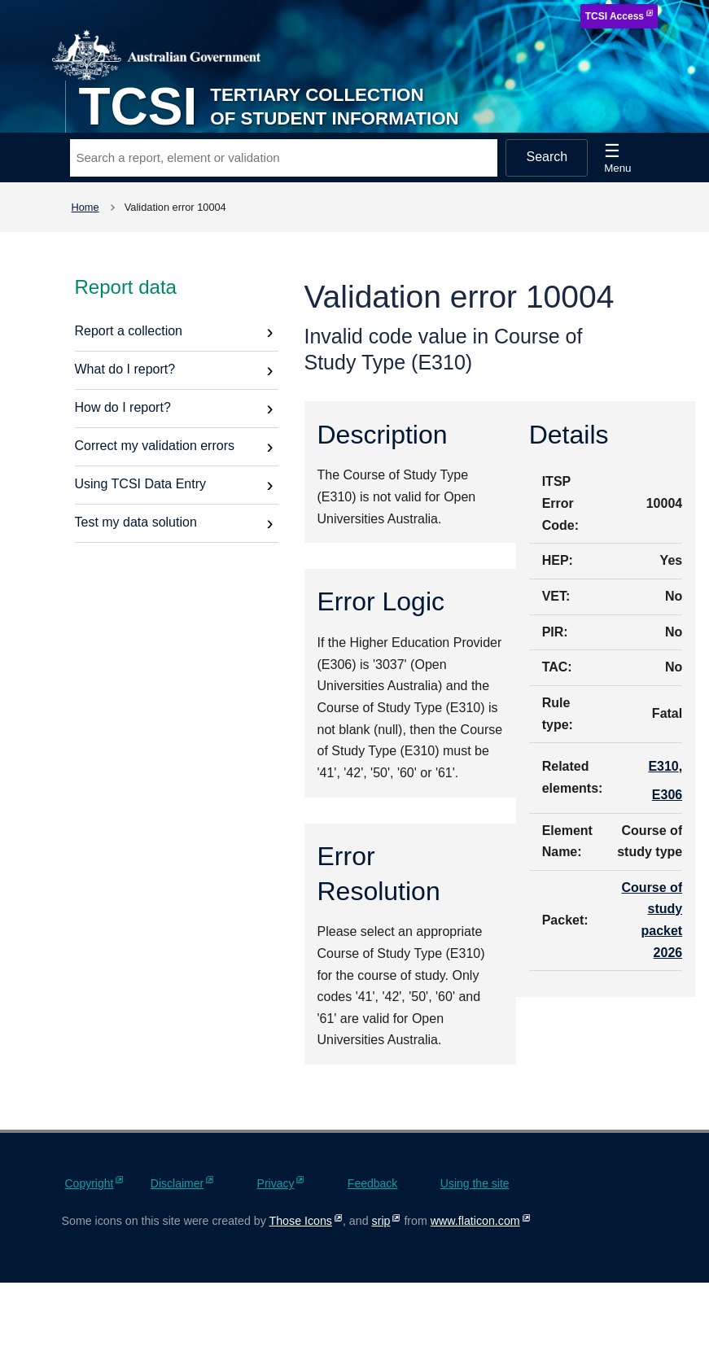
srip (381, 1220)
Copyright (89, 1183)
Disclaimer (177, 1183)
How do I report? (123, 407)
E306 (667, 795)
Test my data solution (136, 522)
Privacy (276, 1183)
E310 (663, 766)
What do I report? (125, 369)
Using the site (475, 1183)
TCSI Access (614, 16)
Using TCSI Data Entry (141, 484)
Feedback (372, 1183)
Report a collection (129, 331)
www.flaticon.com (475, 1220)
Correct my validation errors (155, 446)
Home (85, 207)
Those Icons (300, 1220)
